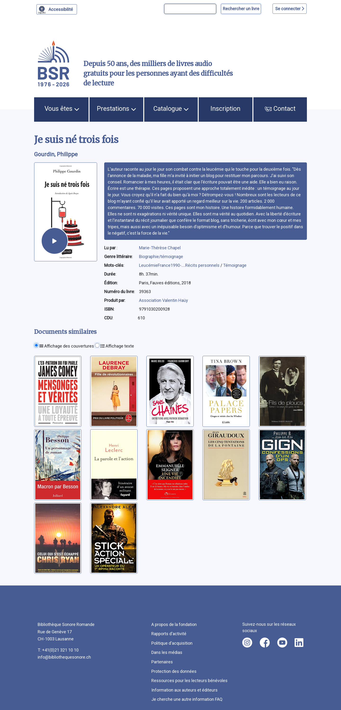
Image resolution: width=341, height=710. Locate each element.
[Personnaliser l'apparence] (56, 9)
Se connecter (289, 8)
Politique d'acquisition (172, 643)
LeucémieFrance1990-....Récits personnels (179, 265)
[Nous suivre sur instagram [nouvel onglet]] (247, 642)
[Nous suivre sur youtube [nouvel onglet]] (282, 642)
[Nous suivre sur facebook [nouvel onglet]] (265, 642)
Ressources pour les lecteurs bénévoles (189, 680)
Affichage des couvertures (67, 346)
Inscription (225, 108)
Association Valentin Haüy (163, 300)
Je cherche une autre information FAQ (186, 699)
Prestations (116, 108)
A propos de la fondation (174, 624)
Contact (280, 108)
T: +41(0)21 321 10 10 (58, 649)
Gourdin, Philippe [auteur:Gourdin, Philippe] (56, 154)
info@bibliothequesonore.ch (64, 657)
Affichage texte (117, 346)
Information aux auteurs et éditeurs (184, 690)
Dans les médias (166, 652)
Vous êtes (62, 108)
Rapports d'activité (168, 633)
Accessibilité (61, 8)
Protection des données (174, 671)
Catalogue (171, 108)
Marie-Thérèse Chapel (160, 247)
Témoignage (235, 265)
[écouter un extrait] (54, 241)
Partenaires (162, 661)
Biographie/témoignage (161, 256)
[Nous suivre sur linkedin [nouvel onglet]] (299, 642)
